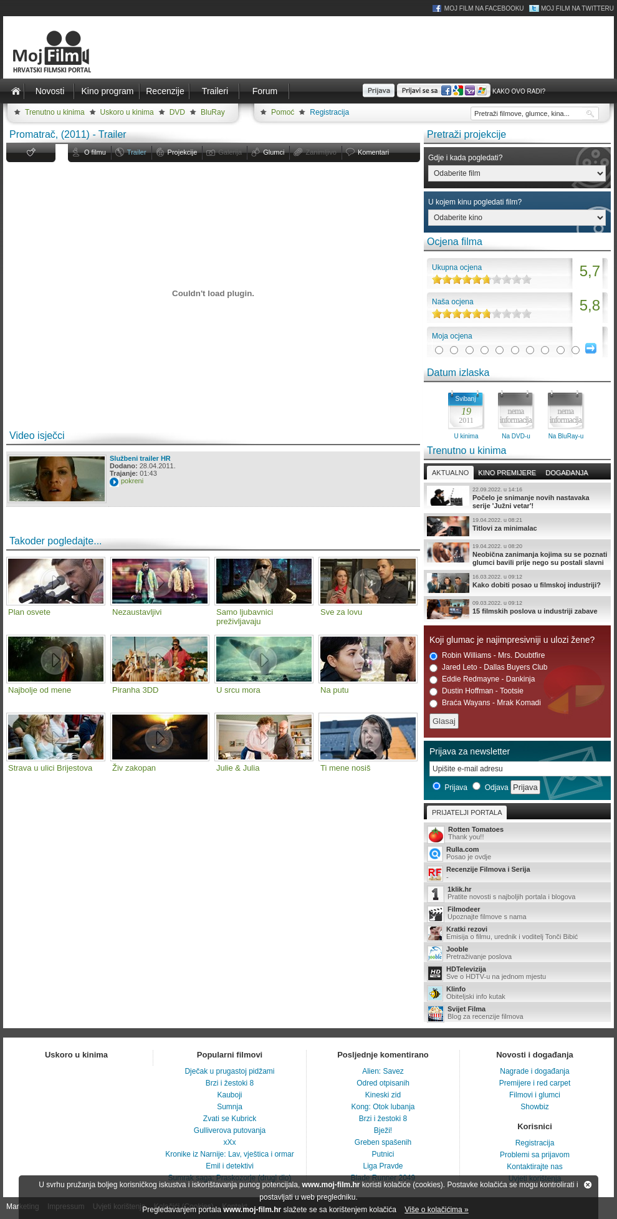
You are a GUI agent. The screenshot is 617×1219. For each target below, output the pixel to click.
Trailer (136, 152)
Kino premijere (507, 472)
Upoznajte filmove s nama (517, 913)
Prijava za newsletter (469, 751)
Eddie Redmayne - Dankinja (482, 679)
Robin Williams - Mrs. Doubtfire (487, 655)
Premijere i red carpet (535, 1083)
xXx (229, 1142)
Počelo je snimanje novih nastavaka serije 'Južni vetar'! (517, 497)
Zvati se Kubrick (229, 1118)
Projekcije (183, 152)
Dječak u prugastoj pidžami (229, 1071)
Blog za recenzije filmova (517, 1013)
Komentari (373, 152)
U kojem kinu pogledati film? (475, 202)
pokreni (132, 480)
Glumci (273, 152)
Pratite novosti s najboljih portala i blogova (517, 893)
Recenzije (165, 91)
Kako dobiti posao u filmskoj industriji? (517, 583)
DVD (177, 112)
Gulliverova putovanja (229, 1130)
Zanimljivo (321, 152)
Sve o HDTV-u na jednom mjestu (517, 973)
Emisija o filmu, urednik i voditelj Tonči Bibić (517, 933)
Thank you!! (517, 834)
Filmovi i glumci (534, 1095)
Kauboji (229, 1095)
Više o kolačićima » (436, 1209)
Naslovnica (15, 91)
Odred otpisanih (382, 1083)
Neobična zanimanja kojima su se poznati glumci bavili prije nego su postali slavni (517, 554)
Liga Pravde (383, 1166)
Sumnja (229, 1106)
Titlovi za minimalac (517, 526)
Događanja (566, 472)
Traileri (215, 91)
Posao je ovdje (517, 854)
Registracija (329, 112)
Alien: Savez (383, 1071)
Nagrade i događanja (534, 1071)
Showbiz (534, 1106)
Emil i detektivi (230, 1166)
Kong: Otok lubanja (382, 1106)
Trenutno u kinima (55, 112)
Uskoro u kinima (127, 112)
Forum (264, 91)
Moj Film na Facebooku (484, 8)
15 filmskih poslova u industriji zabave (517, 609)
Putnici (382, 1154)
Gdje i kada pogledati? (465, 157)
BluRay (213, 112)
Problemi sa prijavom (535, 1154)
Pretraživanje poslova (517, 953)
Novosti (50, 91)
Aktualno (450, 472)
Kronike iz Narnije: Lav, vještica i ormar (229, 1154)
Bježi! (383, 1130)
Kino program (107, 91)
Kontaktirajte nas (534, 1166)
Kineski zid (383, 1095)
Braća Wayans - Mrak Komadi (485, 703)
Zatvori (587, 1184)
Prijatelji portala (467, 812)
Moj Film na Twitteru (577, 8)
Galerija (230, 152)
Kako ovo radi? (518, 91)
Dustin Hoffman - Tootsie (476, 691)
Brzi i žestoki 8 (230, 1083)
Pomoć (282, 112)
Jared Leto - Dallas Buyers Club (488, 667)
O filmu (95, 152)
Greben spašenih (383, 1142)
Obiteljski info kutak (517, 993)
